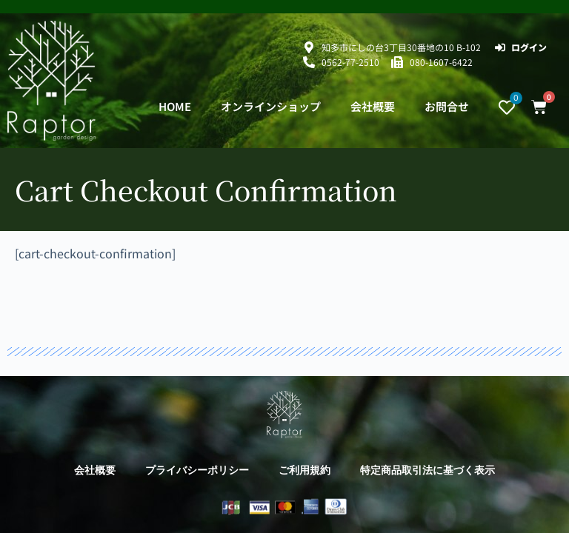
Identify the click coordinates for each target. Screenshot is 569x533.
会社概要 (372, 106)
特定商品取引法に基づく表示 (427, 470)
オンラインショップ (271, 106)
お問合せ (447, 106)
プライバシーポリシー (197, 470)
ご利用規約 (304, 470)
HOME (175, 106)
